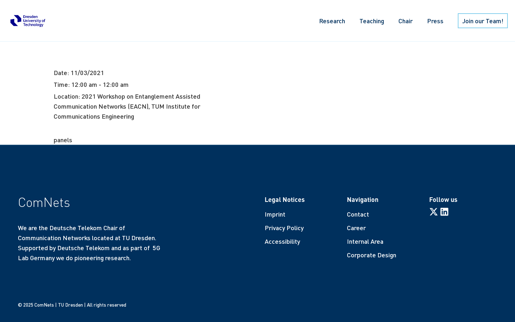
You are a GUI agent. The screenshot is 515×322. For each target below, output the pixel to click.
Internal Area (365, 241)
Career (356, 228)
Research (332, 21)
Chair (405, 21)
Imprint (275, 214)
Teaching (371, 21)
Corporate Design (371, 255)
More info (67, 128)
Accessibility (282, 241)
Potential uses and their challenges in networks (203, 53)
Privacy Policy (284, 228)
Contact (358, 214)
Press (435, 21)
